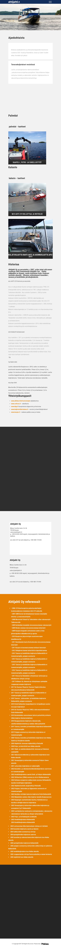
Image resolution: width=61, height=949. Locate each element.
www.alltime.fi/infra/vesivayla (20, 401)
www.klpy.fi (14, 406)
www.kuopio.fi (15, 412)
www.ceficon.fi (16, 404)
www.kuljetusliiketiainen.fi (19, 409)
